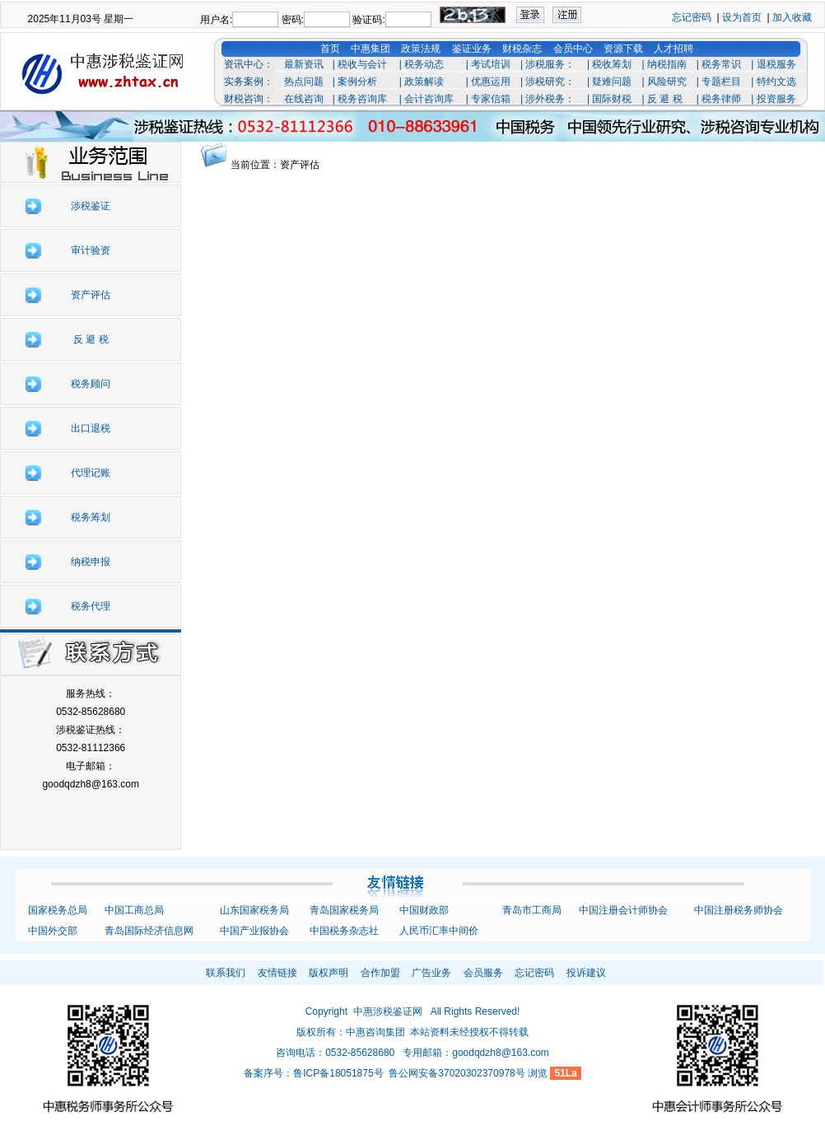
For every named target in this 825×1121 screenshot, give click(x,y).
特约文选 (776, 81)
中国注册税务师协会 (738, 910)
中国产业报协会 (254, 931)
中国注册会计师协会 (623, 910)
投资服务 (776, 99)
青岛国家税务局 (344, 910)
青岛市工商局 (532, 910)
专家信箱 (490, 99)
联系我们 (225, 973)
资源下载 (623, 48)
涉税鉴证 (90, 206)
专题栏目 (721, 81)
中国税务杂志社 (344, 931)
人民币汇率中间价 (438, 931)
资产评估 (90, 295)
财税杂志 (522, 48)
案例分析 (357, 81)
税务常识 (721, 64)
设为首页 (742, 17)
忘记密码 (691, 17)
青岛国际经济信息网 (149, 931)
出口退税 (90, 428)
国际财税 (612, 99)
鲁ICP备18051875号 (338, 1073)
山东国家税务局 (254, 910)
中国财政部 (424, 910)
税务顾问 (90, 384)
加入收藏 (792, 17)
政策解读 (424, 81)
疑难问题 (612, 81)
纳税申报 (90, 562)
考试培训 (490, 64)
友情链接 (277, 973)
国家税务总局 (57, 910)
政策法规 (420, 48)
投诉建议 (586, 973)
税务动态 (424, 64)
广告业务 (431, 973)
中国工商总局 (134, 910)
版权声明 (328, 973)
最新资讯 (304, 64)
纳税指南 (667, 64)
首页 (330, 48)
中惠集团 (370, 48)
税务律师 (721, 99)
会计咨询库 (429, 99)
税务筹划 (90, 517)
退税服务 (776, 64)
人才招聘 (673, 48)
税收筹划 (612, 64)
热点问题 (304, 81)
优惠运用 (490, 81)
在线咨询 (304, 99)
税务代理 (90, 606)
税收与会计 (362, 64)
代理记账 (90, 473)
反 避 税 (665, 99)
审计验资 (90, 250)
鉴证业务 (472, 48)
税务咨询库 (362, 99)
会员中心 (573, 48)
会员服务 (483, 973)
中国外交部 (52, 931)
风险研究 (667, 81)
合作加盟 (380, 973)
